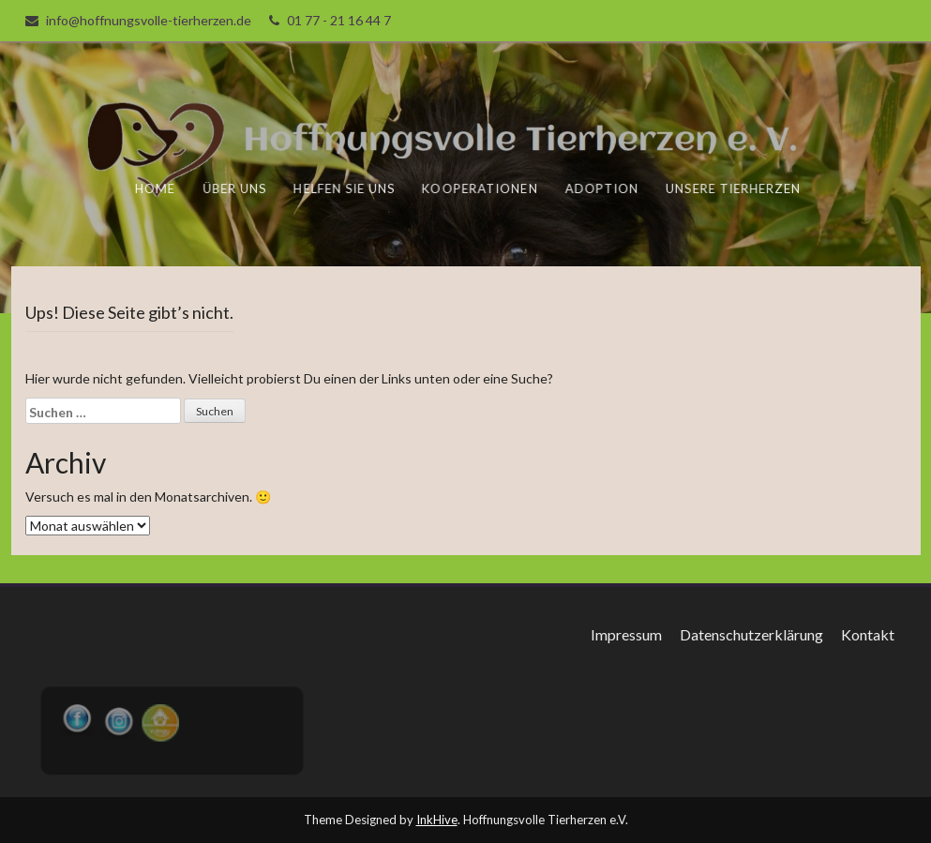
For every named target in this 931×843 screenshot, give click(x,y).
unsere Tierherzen (733, 188)
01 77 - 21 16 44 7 (339, 20)
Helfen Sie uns (346, 188)
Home (157, 188)
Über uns (236, 188)
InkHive (437, 819)
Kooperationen (480, 188)
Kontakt (867, 634)
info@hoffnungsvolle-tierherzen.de (148, 20)
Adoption (601, 188)
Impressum (626, 634)
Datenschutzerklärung (751, 634)
